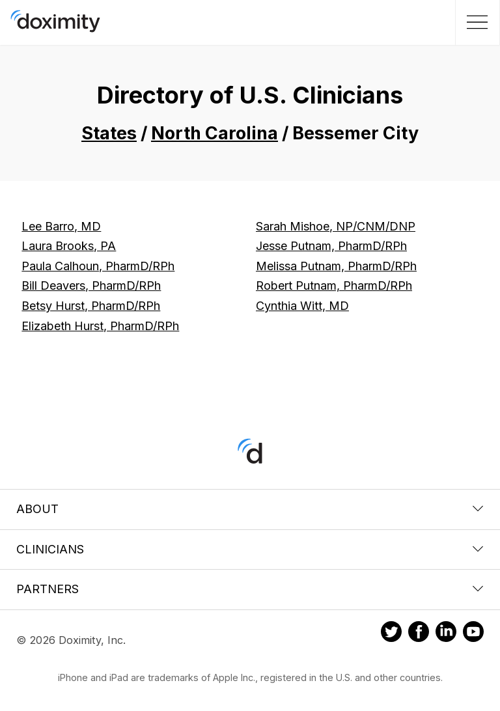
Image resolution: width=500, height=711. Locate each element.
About (250, 509)
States (109, 133)
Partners (250, 589)
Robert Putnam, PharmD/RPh (334, 285)
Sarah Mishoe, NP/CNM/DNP (335, 226)
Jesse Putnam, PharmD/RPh (331, 246)
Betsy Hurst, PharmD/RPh (90, 306)
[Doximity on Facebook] (418, 633)
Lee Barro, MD (61, 226)
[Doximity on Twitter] (391, 633)
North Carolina (214, 133)
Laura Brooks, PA (68, 246)
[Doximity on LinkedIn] (446, 633)
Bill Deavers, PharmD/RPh (91, 285)
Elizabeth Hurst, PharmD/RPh (100, 326)
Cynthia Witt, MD (302, 306)
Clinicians (250, 549)
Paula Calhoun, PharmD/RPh (97, 266)
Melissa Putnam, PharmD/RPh (336, 266)
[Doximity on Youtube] (473, 633)
